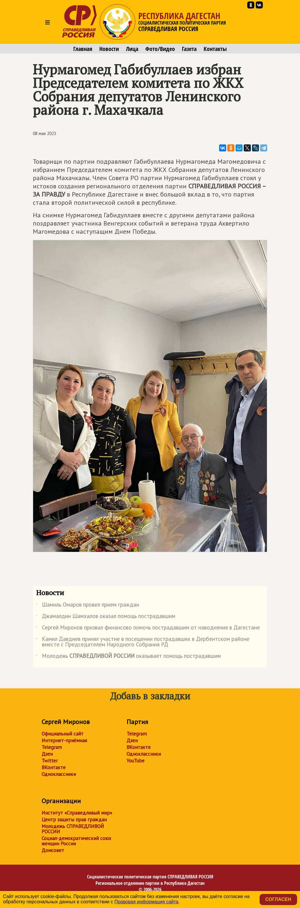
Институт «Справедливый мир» (77, 812)
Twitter (50, 760)
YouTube (135, 760)
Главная (82, 49)
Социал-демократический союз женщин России (76, 841)
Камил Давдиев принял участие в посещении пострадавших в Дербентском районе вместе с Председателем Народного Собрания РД (142, 642)
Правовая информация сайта (146, 901)
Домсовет (53, 850)
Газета (189, 49)
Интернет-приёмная (64, 740)
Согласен (278, 899)
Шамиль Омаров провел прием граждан (87, 606)
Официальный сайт (62, 733)
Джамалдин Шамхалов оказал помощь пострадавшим (105, 617)
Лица (132, 49)
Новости (109, 49)
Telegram (52, 747)
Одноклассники (59, 774)
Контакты (215, 49)
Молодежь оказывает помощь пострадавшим (128, 657)
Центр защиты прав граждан (74, 819)
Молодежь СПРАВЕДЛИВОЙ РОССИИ (73, 829)
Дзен (47, 754)
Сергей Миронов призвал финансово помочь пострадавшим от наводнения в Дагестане (148, 628)
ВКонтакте (54, 767)
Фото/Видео (160, 49)
